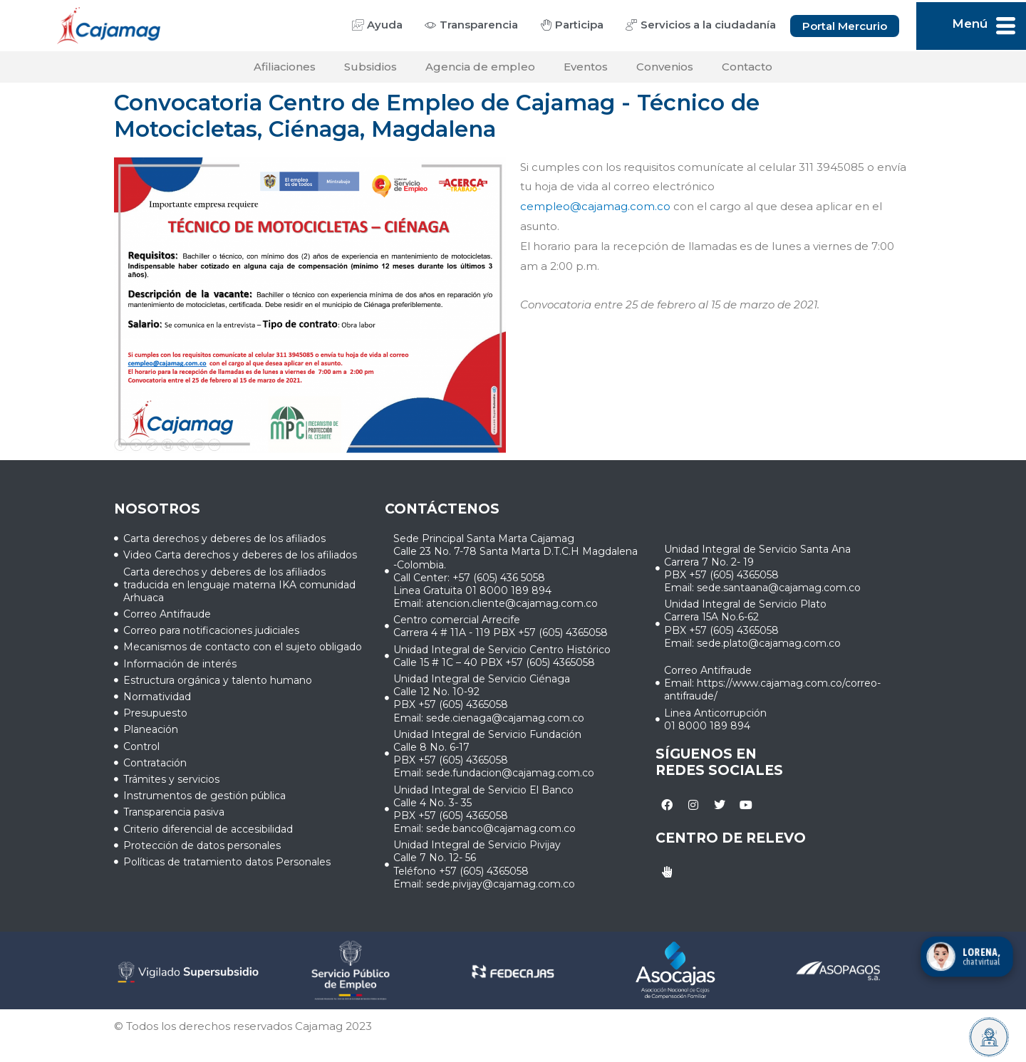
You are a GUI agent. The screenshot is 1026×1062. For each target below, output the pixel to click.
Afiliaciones (285, 66)
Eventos (586, 66)
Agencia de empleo (480, 66)
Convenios (664, 66)
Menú (970, 23)
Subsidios (370, 66)
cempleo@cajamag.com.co (595, 206)
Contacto (747, 66)
